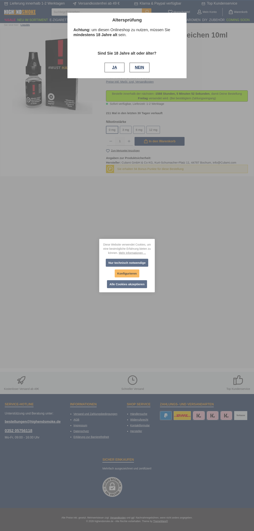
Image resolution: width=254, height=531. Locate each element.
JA (114, 67)
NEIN (139, 67)
